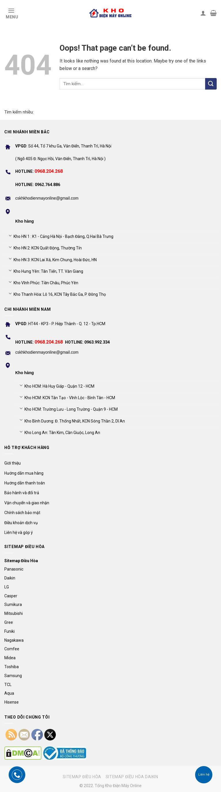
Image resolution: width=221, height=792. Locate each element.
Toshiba (11, 666)
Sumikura (13, 604)
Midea (10, 657)
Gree (8, 622)
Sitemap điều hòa (82, 776)
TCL (8, 684)
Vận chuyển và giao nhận (26, 503)
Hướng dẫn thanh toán (24, 483)
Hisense (11, 702)
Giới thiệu (12, 463)
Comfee (11, 649)
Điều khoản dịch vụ (21, 522)
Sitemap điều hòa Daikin (132, 776)
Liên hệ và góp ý (18, 532)
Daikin (9, 578)
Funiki (9, 631)
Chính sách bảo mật (22, 512)
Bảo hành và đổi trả (21, 492)
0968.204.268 (49, 171)
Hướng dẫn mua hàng (23, 473)
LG (6, 587)
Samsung (13, 675)
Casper (10, 596)
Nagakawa (14, 640)
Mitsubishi (13, 613)
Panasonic (13, 569)
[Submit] (211, 84)
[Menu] (11, 12)
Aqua (9, 693)
